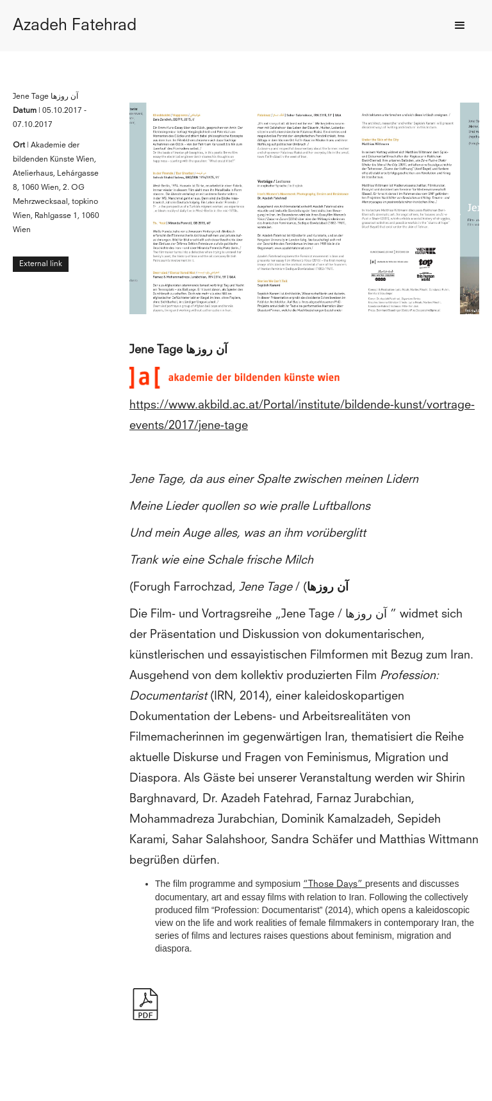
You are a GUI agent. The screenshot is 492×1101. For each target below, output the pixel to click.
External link (40, 264)
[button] (460, 25)
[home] (74, 26)
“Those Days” (334, 884)
